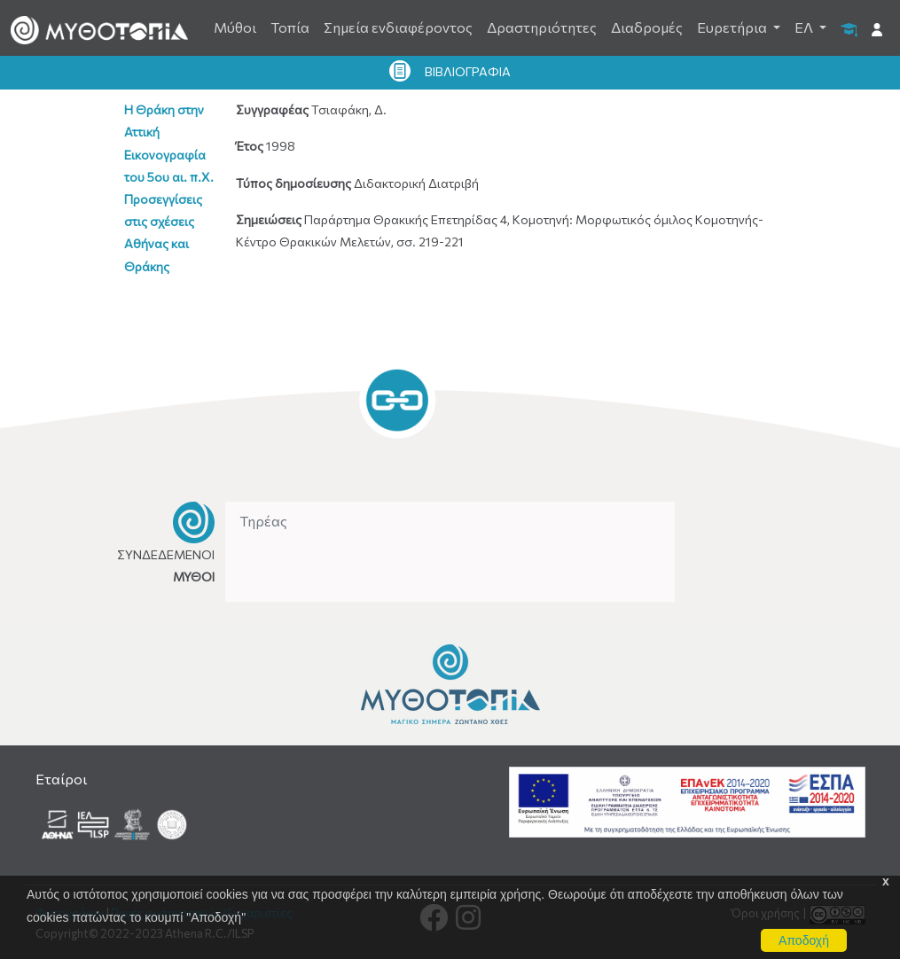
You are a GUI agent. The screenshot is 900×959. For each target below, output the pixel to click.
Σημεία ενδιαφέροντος (398, 27)
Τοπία (289, 27)
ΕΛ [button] (805, 27)
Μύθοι (235, 27)
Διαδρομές (647, 27)
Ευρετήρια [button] (733, 27)
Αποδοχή (804, 940)
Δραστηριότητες (542, 27)
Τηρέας (263, 520)
